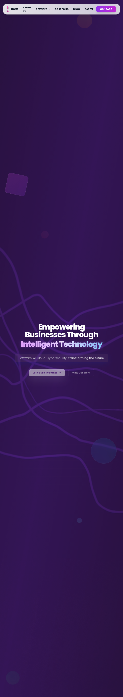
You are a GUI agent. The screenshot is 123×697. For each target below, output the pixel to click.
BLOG (76, 9)
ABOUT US (27, 9)
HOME (14, 9)
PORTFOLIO (62, 9)
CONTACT (106, 9)
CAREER (89, 9)
